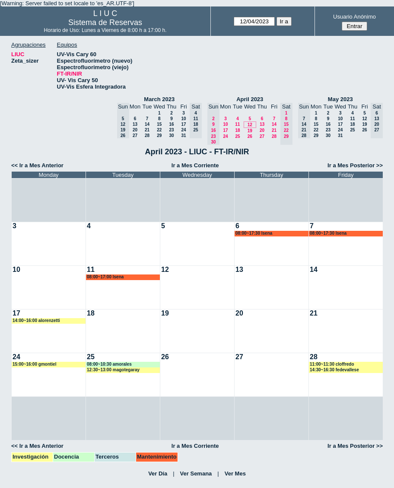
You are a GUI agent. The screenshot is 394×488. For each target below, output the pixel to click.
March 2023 (159, 99)
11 (237, 124)
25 (237, 136)
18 (237, 130)
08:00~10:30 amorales (109, 364)
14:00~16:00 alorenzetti (36, 320)
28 (147, 135)
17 (183, 124)
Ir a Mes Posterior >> (355, 165)
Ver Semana (196, 473)
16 (171, 124)
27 (135, 135)
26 (250, 136)
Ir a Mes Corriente (195, 165)
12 (250, 124)
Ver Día (157, 473)
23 (171, 130)
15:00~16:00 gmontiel (34, 364)
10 (183, 118)
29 (159, 135)
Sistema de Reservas (105, 22)
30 (171, 135)
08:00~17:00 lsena (105, 276)
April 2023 (249, 99)
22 (159, 130)
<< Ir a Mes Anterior (37, 165)
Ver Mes (235, 473)
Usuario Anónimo (354, 16)
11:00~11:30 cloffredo (332, 364)
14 (147, 124)
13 (135, 124)
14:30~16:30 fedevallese (334, 369)
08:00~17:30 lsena (253, 233)
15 (159, 124)
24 (183, 130)
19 (250, 130)
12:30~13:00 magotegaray (113, 369)
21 (147, 130)
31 (183, 135)
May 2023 (340, 99)
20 (135, 130)
